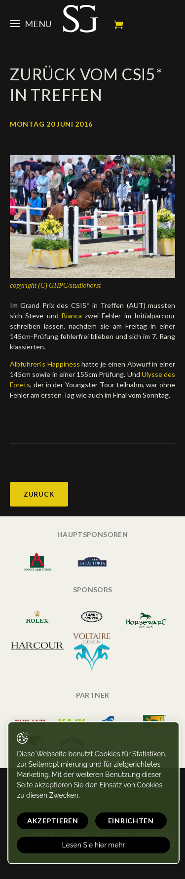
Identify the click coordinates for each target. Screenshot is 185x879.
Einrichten (131, 820)
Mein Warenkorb (118, 25)
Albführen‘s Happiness (45, 364)
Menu (30, 23)
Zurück (39, 494)
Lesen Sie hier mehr (93, 845)
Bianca (72, 315)
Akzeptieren (52, 820)
